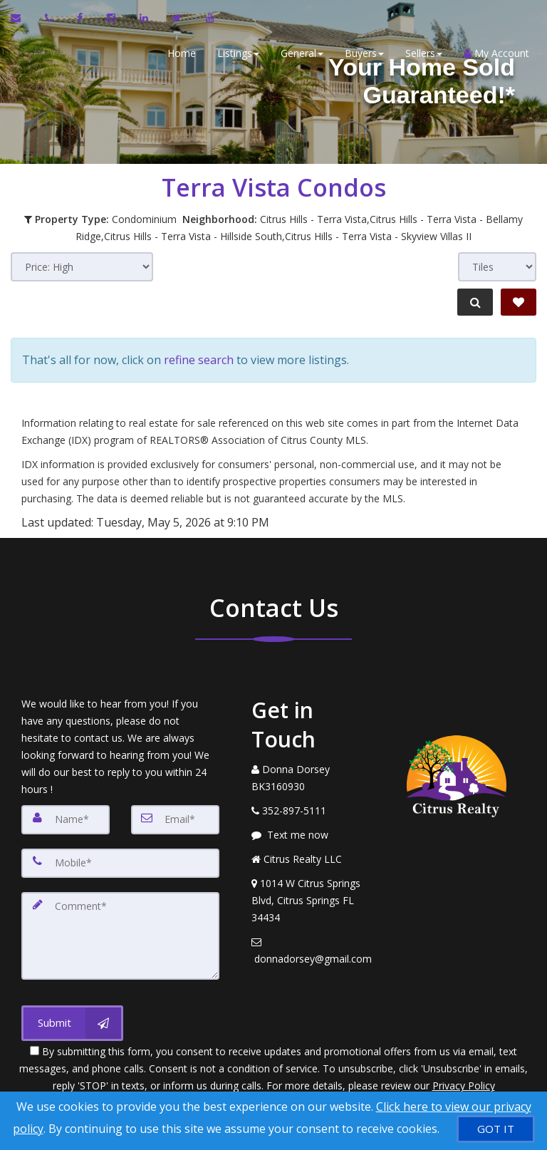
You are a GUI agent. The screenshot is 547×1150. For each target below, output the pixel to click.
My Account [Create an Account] (493, 53)
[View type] (497, 266)
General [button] (298, 53)
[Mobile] (120, 856)
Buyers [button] (360, 53)
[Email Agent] (22, 18)
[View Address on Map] (312, 895)
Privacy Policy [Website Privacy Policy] (463, 1075)
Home (178, 53)
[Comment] (120, 927)
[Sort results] (82, 266)
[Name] (65, 813)
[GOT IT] (496, 1129)
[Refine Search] (473, 302)
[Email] (175, 813)
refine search (199, 357)
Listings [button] (235, 53)
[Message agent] (312, 829)
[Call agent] (50, 18)
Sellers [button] (420, 53)
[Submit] (72, 1013)
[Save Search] (518, 302)
